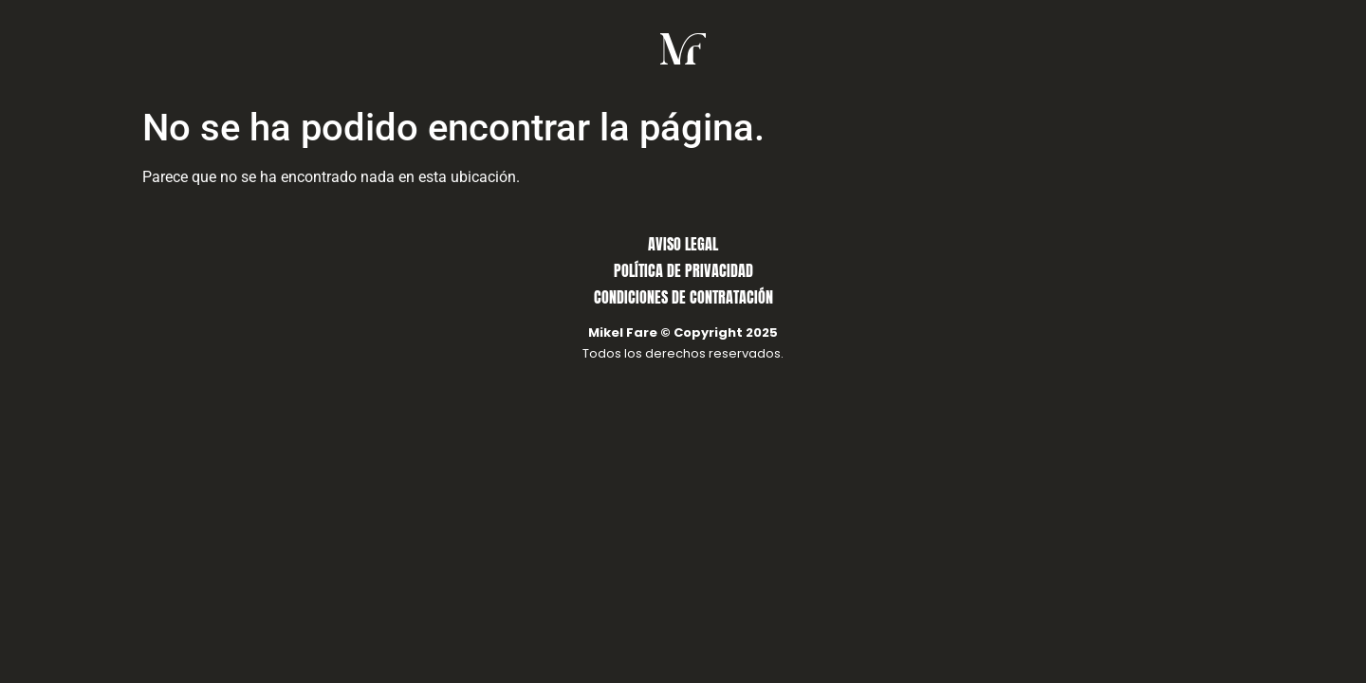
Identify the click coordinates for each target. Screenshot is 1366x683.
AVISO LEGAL (683, 243)
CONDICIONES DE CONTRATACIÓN (683, 297)
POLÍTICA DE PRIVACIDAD (683, 270)
